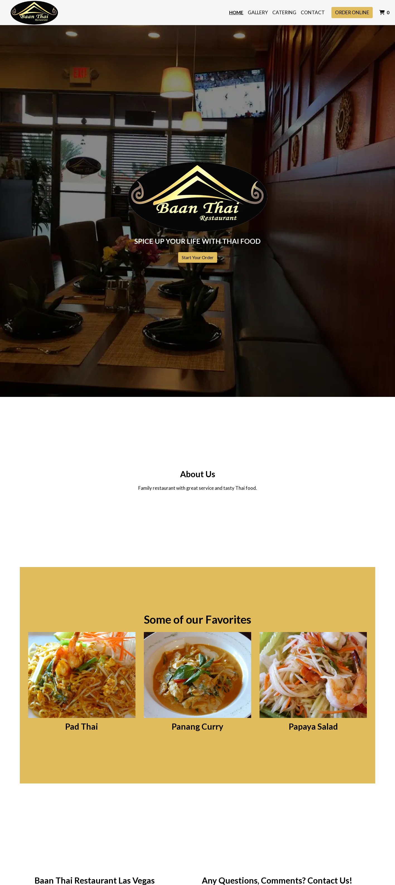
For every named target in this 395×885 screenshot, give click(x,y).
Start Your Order (198, 257)
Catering (284, 12)
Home (236, 12)
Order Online (352, 12)
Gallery (258, 12)
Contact (313, 12)
